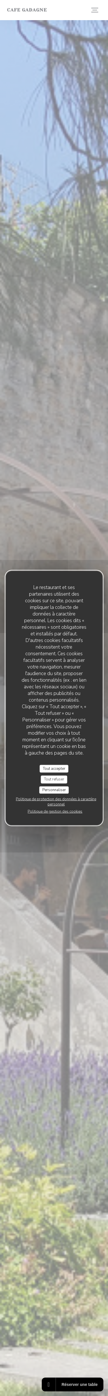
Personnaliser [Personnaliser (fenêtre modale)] (54, 789)
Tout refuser (54, 779)
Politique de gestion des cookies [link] (55, 811)
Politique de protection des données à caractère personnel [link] (56, 802)
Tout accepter (54, 768)
